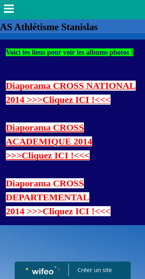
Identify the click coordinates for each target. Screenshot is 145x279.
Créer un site (94, 270)
